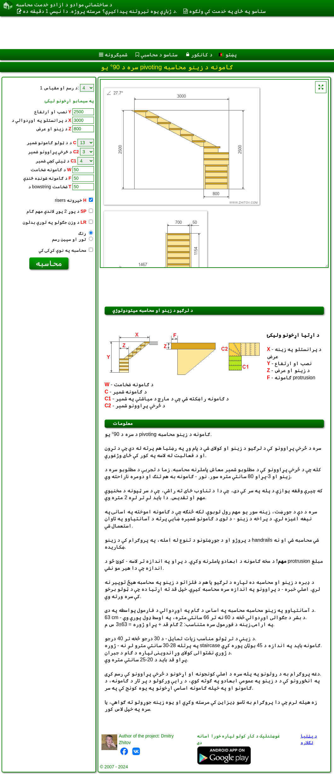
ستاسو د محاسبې (159, 54)
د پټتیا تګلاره (309, 739)
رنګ (85, 233)
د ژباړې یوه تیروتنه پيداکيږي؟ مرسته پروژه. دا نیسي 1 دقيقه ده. (100, 11)
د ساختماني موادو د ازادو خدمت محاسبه (64, 5)
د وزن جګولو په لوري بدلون (58, 222)
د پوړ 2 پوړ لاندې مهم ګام (59, 211)
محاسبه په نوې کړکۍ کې (66, 250)
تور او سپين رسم (72, 239)
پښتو (227, 54)
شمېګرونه (116, 54)
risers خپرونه (74, 200)
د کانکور (201, 54)
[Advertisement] (161, 33)
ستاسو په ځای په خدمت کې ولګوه (227, 11)
